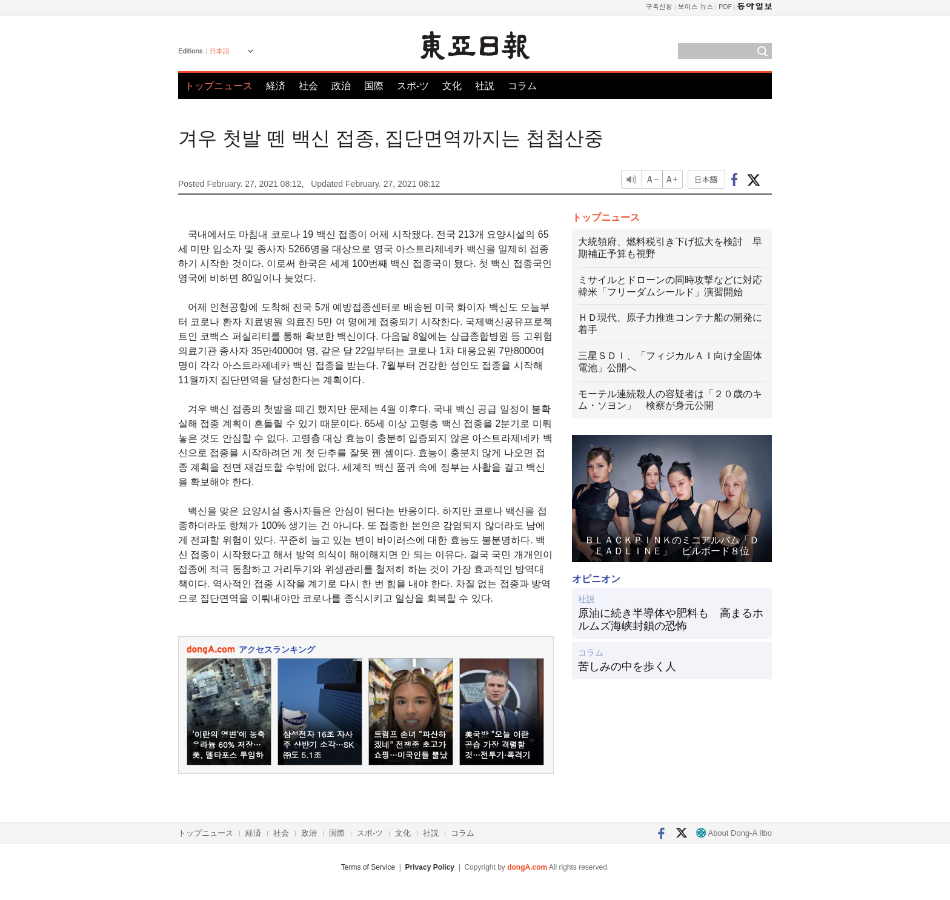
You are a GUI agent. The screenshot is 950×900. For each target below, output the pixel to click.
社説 (484, 86)
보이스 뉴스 (696, 6)
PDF (725, 6)
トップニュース (219, 86)
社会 (308, 86)
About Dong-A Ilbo (734, 833)
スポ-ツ (413, 86)
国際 (374, 86)
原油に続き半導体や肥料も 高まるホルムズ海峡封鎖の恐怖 (670, 620)
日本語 (220, 51)
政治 (341, 86)
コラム (522, 86)
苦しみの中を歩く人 (627, 666)
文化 (452, 86)
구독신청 (659, 6)
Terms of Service (368, 867)
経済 (275, 86)
